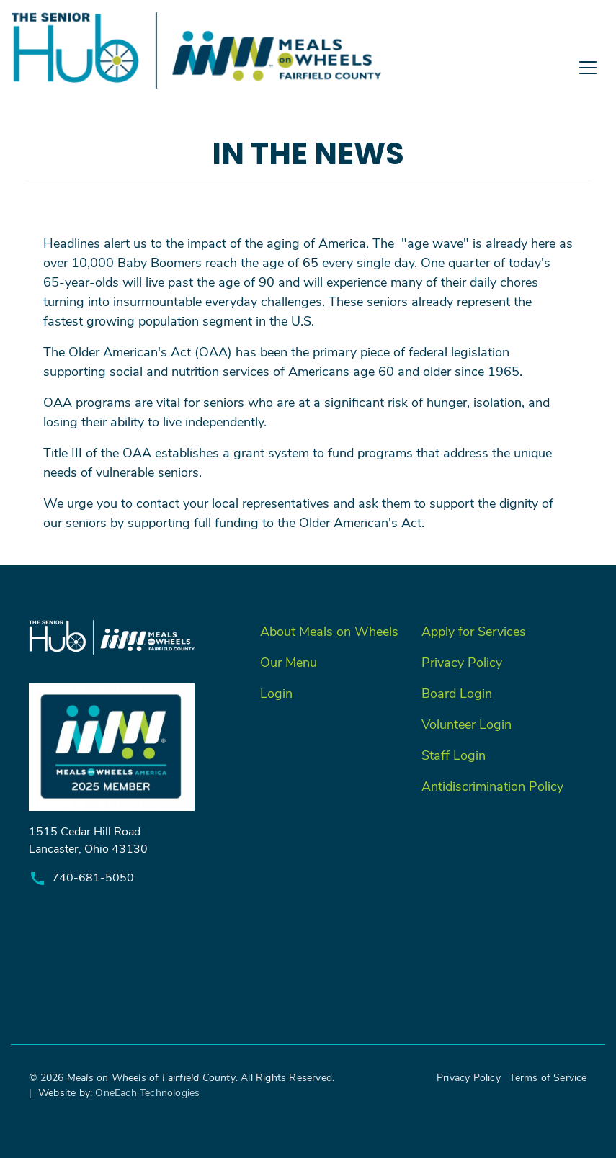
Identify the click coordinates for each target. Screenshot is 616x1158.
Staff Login (453, 754)
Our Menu (288, 661)
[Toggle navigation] (308, 101)
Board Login (456, 692)
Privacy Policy (461, 661)
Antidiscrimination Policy (492, 785)
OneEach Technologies (147, 1092)
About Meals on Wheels (329, 630)
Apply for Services (473, 630)
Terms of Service (547, 1077)
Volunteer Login (466, 723)
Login (276, 692)
